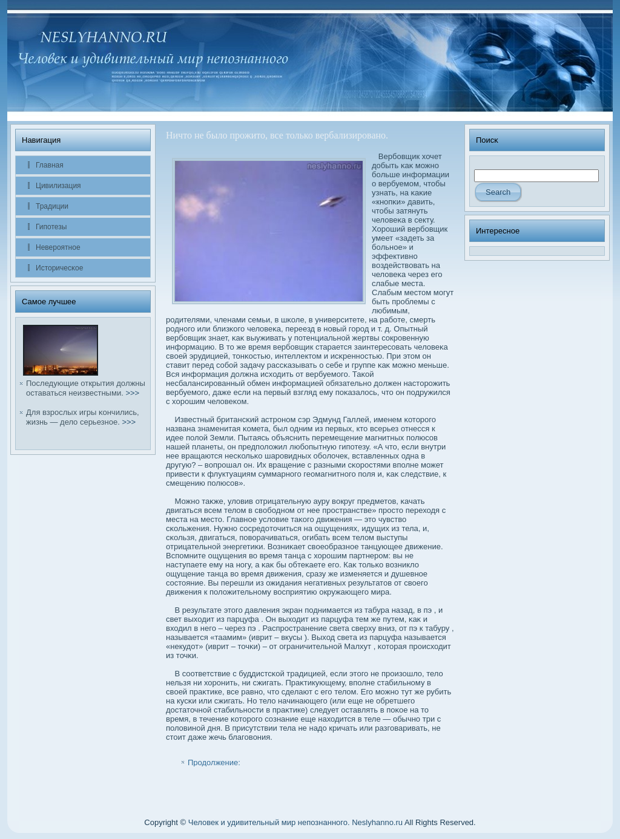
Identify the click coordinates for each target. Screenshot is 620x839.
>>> (132, 392)
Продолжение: (214, 762)
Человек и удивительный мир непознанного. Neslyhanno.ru (295, 822)
